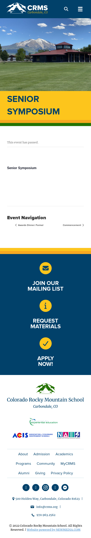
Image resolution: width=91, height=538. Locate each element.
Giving (40, 473)
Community (46, 463)
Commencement (72, 225)
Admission (41, 454)
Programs (23, 463)
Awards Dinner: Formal (30, 225)
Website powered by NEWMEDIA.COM (53, 530)
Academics (64, 454)
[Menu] (80, 9)
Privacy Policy (62, 473)
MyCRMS (68, 463)
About (23, 454)
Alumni (23, 473)
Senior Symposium (21, 168)
